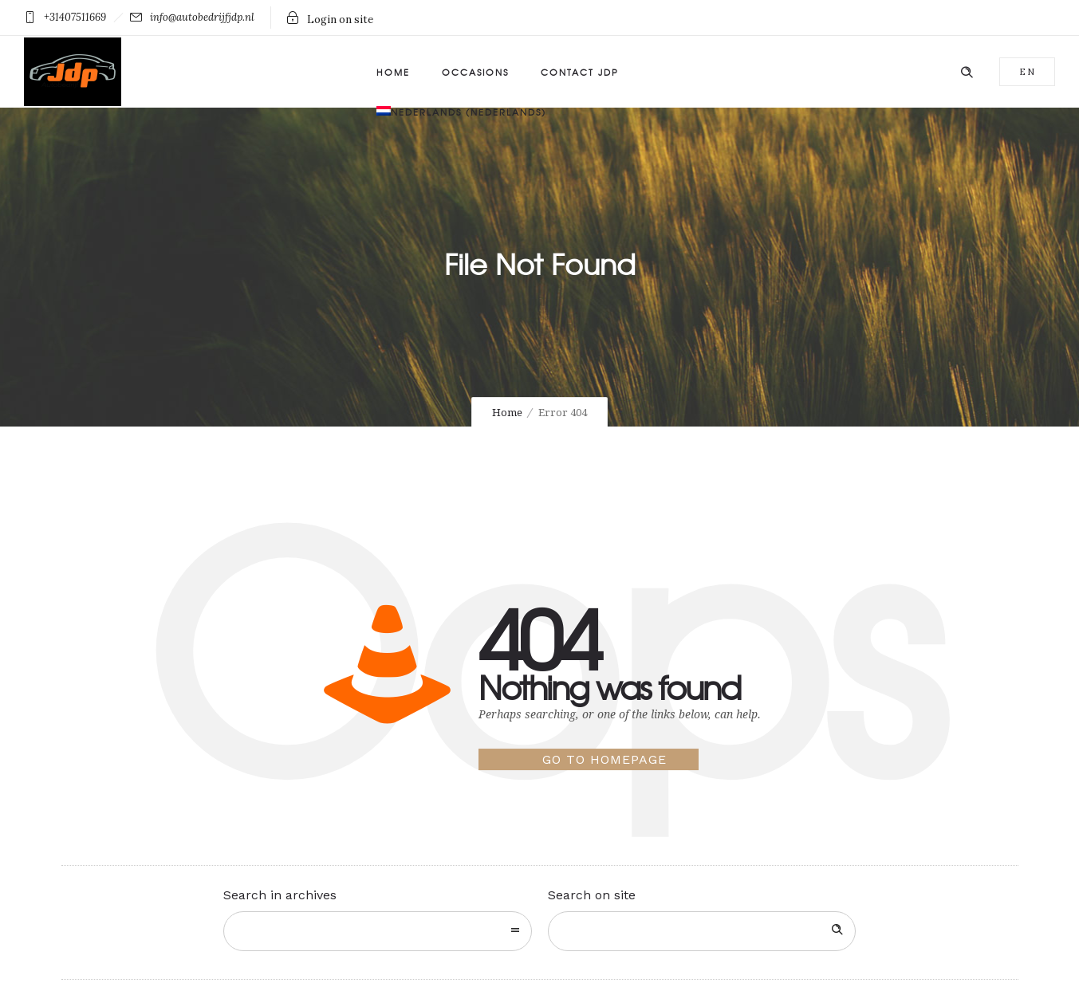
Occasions (475, 71)
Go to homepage (604, 759)
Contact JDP (580, 71)
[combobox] (377, 931)
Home (393, 71)
